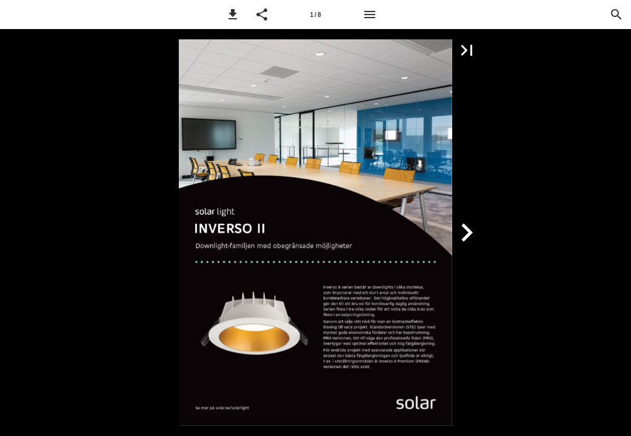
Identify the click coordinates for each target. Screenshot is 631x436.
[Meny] (369, 14)
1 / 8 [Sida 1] (315, 15)
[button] (232, 14)
